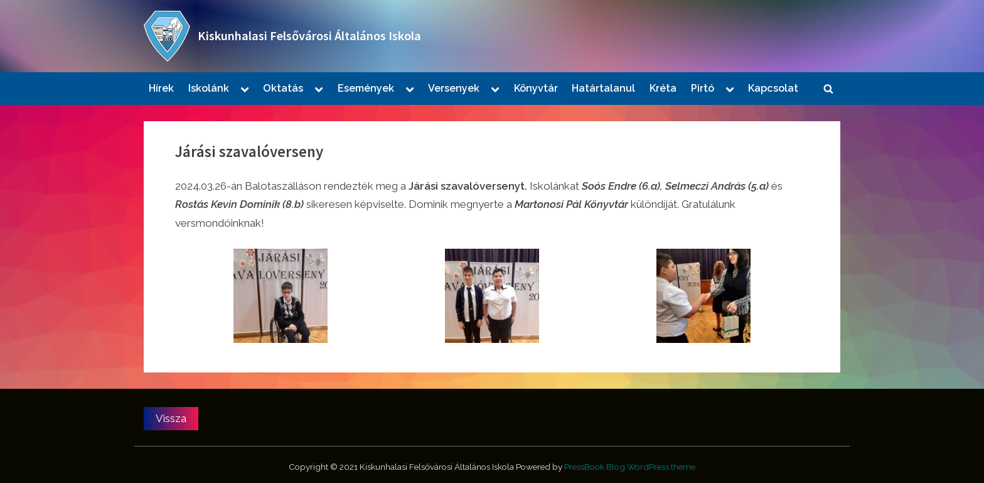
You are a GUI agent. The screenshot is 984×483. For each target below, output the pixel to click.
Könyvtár (536, 88)
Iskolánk (208, 88)
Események (366, 88)
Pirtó (702, 88)
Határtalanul (603, 88)
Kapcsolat (773, 88)
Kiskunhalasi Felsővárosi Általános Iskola (309, 36)
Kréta (663, 88)
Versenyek (453, 88)
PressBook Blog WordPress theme (629, 467)
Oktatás (283, 88)
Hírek (161, 88)
